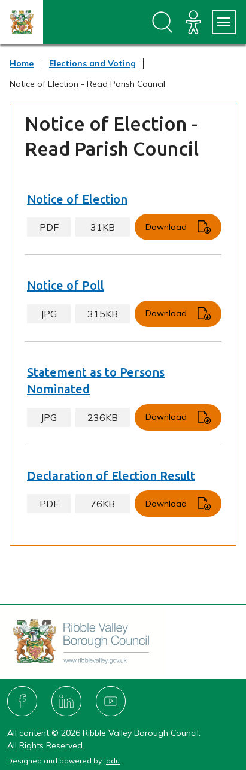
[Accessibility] (193, 22)
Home (22, 63)
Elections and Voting (92, 63)
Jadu (112, 760)
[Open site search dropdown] (162, 22)
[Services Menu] (224, 22)
